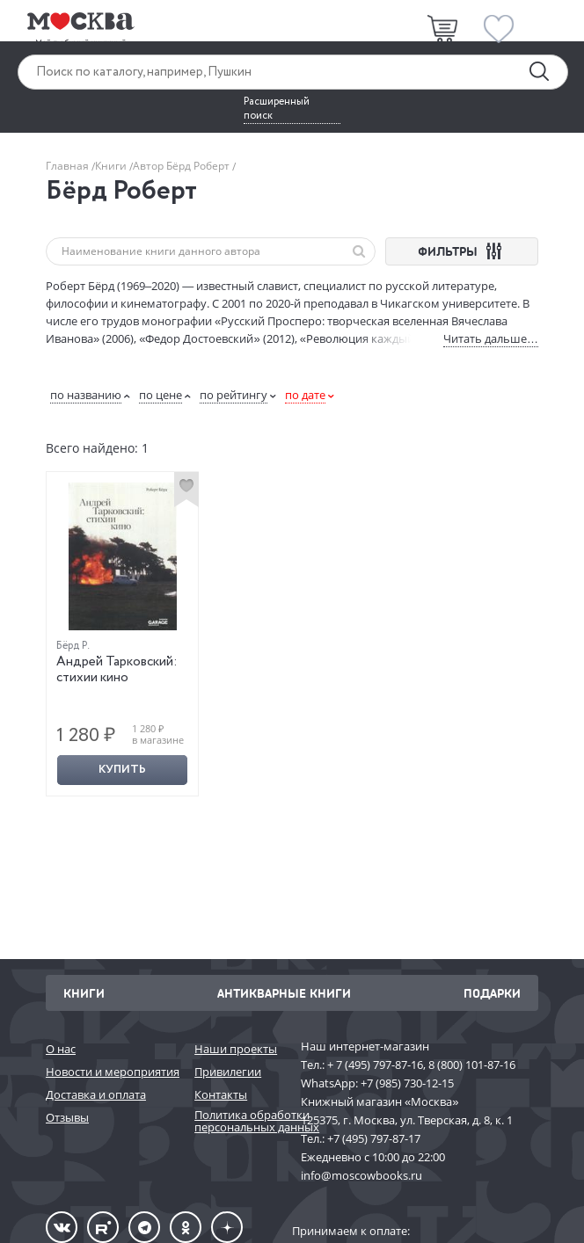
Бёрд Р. (73, 645)
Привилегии (227, 1071)
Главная (68, 165)
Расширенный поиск (277, 109)
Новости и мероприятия (111, 1071)
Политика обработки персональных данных (238, 1121)
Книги (112, 165)
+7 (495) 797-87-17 (373, 1138)
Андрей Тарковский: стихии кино (117, 669)
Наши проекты (235, 1049)
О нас (61, 1049)
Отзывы (67, 1117)
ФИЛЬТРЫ (462, 251)
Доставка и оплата (96, 1094)
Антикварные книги (284, 992)
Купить (122, 769)
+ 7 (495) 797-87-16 (375, 1064)
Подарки (492, 992)
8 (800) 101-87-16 (471, 1064)
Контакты (220, 1094)
